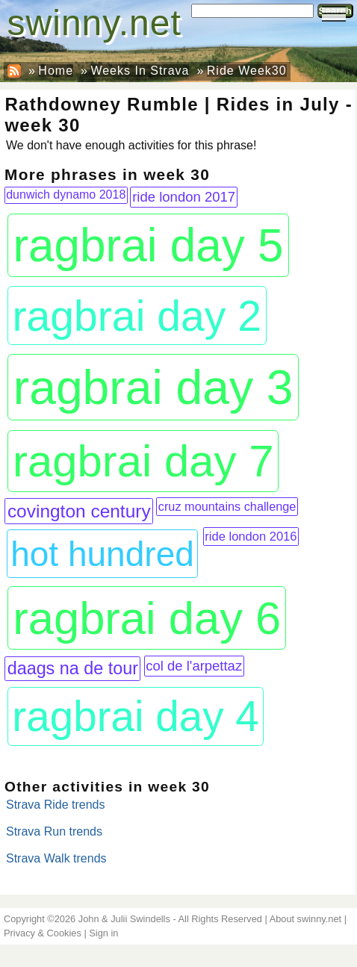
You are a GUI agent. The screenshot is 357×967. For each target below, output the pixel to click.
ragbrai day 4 (135, 716)
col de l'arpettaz (194, 666)
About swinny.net (306, 918)
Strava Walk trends (56, 858)
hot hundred (102, 554)
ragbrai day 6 (147, 618)
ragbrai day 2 (136, 316)
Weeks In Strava (139, 70)
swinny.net (94, 23)
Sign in (103, 933)
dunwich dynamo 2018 (65, 194)
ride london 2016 (251, 536)
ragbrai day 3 (153, 387)
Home (55, 70)
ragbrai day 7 (143, 461)
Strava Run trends (54, 831)
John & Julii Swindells (124, 918)
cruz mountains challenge (227, 506)
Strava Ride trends (55, 804)
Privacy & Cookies (42, 933)
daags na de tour (72, 668)
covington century (79, 511)
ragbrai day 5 (148, 245)
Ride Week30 (247, 70)
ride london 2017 (183, 197)
